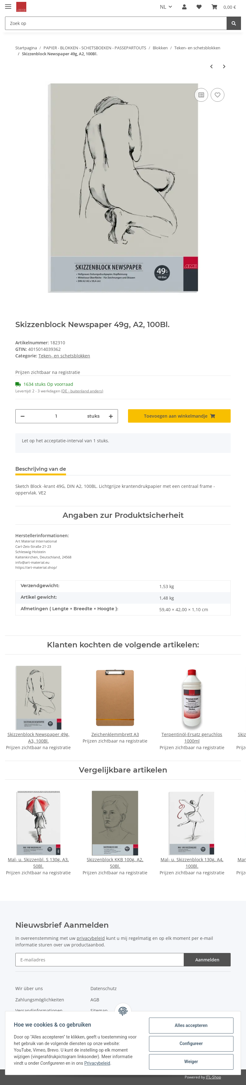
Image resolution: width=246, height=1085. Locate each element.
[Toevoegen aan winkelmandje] (179, 416)
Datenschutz (103, 988)
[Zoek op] (116, 23)
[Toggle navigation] (8, 4)
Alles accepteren (189, 1025)
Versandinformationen (39, 1011)
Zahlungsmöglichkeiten (39, 1000)
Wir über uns (29, 988)
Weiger (190, 1061)
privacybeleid (91, 938)
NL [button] (163, 6)
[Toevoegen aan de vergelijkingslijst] (201, 95)
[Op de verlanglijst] (217, 95)
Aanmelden (207, 960)
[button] (184, 7)
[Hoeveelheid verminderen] (22, 416)
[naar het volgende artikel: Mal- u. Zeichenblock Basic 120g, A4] (224, 66)
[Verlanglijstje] (199, 7)
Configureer (189, 1043)
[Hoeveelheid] (56, 416)
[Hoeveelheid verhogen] (111, 416)
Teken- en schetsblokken (64, 356)
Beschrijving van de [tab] (40, 469)
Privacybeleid (99, 1063)
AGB (94, 1000)
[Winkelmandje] (224, 7)
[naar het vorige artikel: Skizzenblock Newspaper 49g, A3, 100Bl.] (211, 66)
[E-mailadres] (99, 959)
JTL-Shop (213, 1077)
